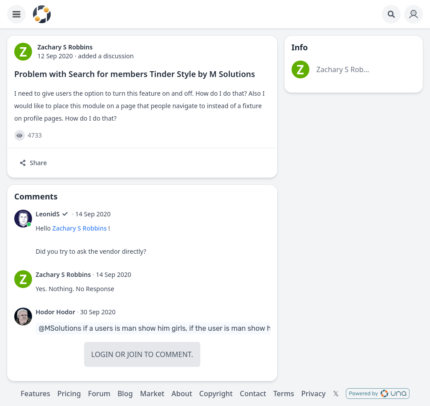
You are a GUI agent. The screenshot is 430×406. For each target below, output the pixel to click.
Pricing (69, 393)
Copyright (216, 393)
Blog (125, 393)
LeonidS (48, 214)
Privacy (313, 393)
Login (102, 354)
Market (152, 393)
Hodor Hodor (55, 312)
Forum (99, 393)
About (181, 393)
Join (134, 354)
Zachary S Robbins (80, 228)
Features (35, 393)
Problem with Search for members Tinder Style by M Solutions (134, 74)
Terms (283, 393)
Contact (253, 393)
